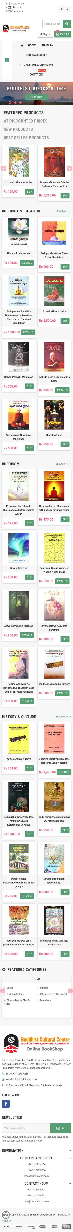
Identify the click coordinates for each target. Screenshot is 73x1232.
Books (9, 987)
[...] (50, 1067)
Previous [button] (3, 168)
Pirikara (44, 987)
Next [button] (69, 168)
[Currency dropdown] (64, 9)
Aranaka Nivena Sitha (54, 311)
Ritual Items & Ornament (53, 994)
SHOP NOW (37, 97)
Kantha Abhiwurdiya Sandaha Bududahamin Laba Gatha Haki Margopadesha (18, 688)
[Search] (56, 24)
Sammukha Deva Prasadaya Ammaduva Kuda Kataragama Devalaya (18, 821)
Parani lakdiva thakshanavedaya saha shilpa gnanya (18, 882)
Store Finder (16, 3)
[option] (19, 173)
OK (60, 1128)
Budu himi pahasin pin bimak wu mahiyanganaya (54, 819)
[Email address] (26, 1128)
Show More (63, 211)
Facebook (6, 1104)
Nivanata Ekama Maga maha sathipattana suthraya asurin (54, 508)
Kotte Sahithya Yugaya (19, 759)
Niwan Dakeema (18, 568)
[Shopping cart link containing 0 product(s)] (62, 34)
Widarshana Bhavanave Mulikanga (18, 437)
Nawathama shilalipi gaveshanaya (54, 880)
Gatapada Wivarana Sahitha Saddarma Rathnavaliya (54, 184)
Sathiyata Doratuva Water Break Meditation (54, 255)
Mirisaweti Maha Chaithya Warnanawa (54, 942)
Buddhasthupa (54, 435)
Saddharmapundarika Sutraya (54, 684)
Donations (45, 1000)
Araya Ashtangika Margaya (18, 626)
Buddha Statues (15, 994)
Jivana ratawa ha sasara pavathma (54, 628)
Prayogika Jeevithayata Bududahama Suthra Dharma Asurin (18, 510)
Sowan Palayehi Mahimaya (18, 377)
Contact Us (15, 11)
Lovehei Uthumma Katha (18, 182)
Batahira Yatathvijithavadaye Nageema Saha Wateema (54, 761)
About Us (15, 7)
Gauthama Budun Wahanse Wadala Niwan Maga (54, 570)
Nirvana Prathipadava (18, 253)
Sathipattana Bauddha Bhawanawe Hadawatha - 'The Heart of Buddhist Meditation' (18, 317)
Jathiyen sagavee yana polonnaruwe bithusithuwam (18, 942)
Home (36, 979)
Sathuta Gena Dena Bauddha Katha (54, 379)
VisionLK (6, 1220)
